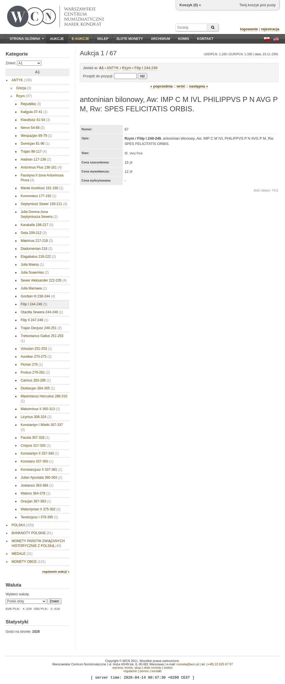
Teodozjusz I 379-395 (39, 517)
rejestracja (270, 29)
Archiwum (160, 39)
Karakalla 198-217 (37, 225)
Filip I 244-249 (34, 304)
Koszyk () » (190, 5)
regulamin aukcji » (55, 571)
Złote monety (129, 39)
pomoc (144, 671)
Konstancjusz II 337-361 (41, 470)
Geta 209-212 (33, 233)
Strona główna (27, 39)
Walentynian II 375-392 (41, 509)
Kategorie (17, 54)
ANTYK (22, 80)
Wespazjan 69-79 (36, 136)
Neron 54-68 (33, 128)
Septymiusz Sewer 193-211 (44, 204)
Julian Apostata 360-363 (41, 478)
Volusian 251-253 (36, 349)
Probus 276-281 (35, 372)
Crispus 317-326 (36, 446)
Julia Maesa (32, 265)
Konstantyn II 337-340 (40, 453)
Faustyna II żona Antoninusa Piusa (42, 177)
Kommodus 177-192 (38, 196)
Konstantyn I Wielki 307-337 (42, 427)
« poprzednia (161, 86)
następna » (198, 86)
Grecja (23, 88)
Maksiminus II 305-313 (40, 409)
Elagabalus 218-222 (38, 257)
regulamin (130, 671)
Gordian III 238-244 (38, 296)
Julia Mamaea (34, 288)
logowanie (249, 29)
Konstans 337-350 (37, 461)
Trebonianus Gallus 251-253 (42, 338)
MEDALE (22, 554)
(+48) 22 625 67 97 (220, 664)
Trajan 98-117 (34, 152)
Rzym (24, 96)
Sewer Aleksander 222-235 (44, 280)
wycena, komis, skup (126, 667)
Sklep (102, 39)
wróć (181, 86)
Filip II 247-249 (34, 320)
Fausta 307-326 (35, 438)
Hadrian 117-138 (36, 159)
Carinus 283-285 (36, 380)
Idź (142, 76)
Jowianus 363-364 (37, 485)
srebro (168, 667)
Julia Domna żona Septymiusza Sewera (39, 214)
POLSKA (23, 525)
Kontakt (205, 39)
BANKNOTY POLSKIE (32, 533)
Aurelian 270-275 (36, 357)
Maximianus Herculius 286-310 (44, 398)
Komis (183, 39)
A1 (101, 68)
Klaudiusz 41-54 (35, 120)
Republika (31, 104)
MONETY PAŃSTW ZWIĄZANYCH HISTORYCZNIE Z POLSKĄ (38, 543)
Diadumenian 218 (36, 249)
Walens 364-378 (35, 493)
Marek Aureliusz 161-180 (42, 188)
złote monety (152, 667)
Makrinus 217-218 (37, 241)
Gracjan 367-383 (36, 501)
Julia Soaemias (35, 272)
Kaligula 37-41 (34, 112)
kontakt (156, 671)
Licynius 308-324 (36, 417)
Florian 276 (32, 364)
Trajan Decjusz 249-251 (41, 328)
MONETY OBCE (29, 562)
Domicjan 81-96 (35, 144)
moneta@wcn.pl (188, 664)
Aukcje (57, 39)
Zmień (54, 601)
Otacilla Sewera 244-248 (42, 312)
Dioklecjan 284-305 (38, 388)
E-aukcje (80, 39)
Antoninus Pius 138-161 (41, 167)
